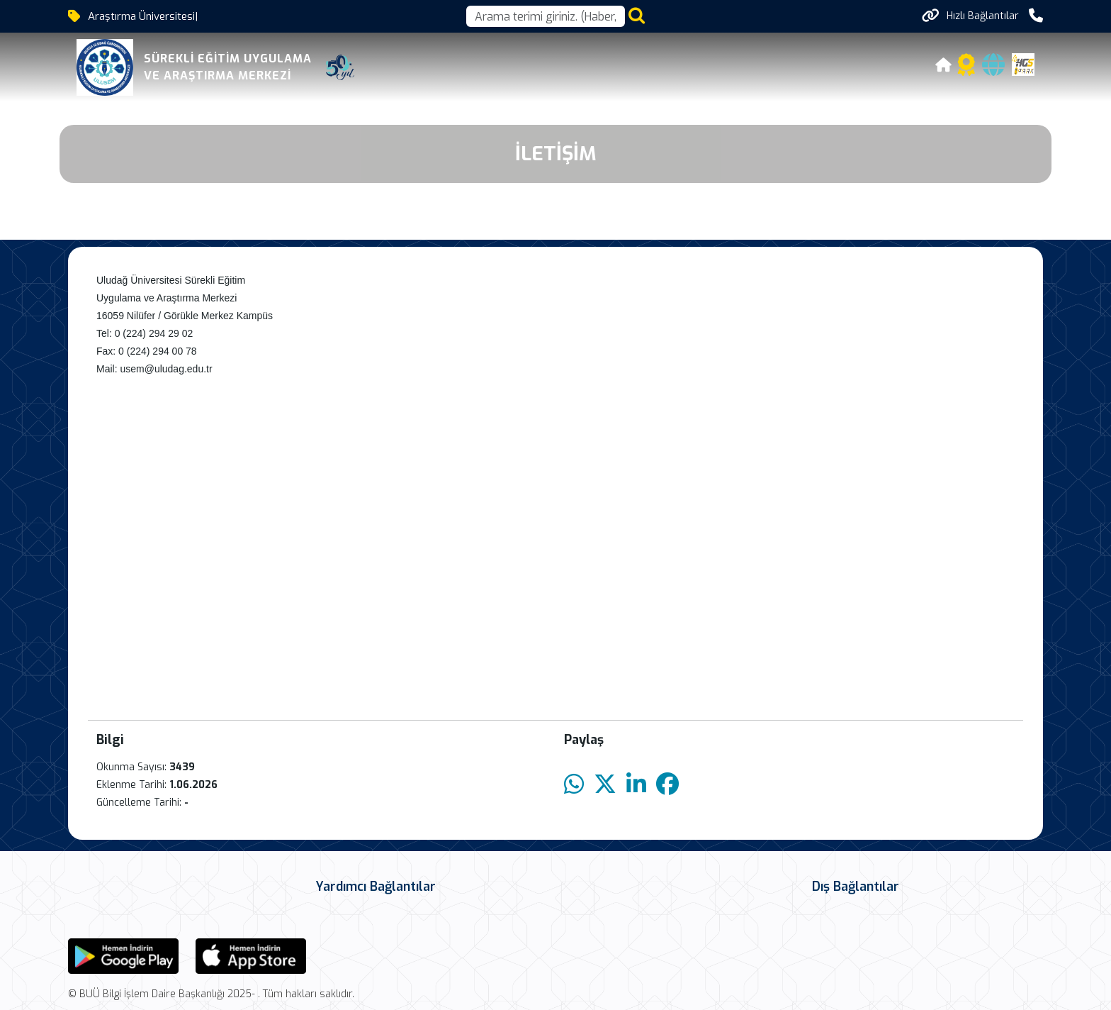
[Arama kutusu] (545, 16)
